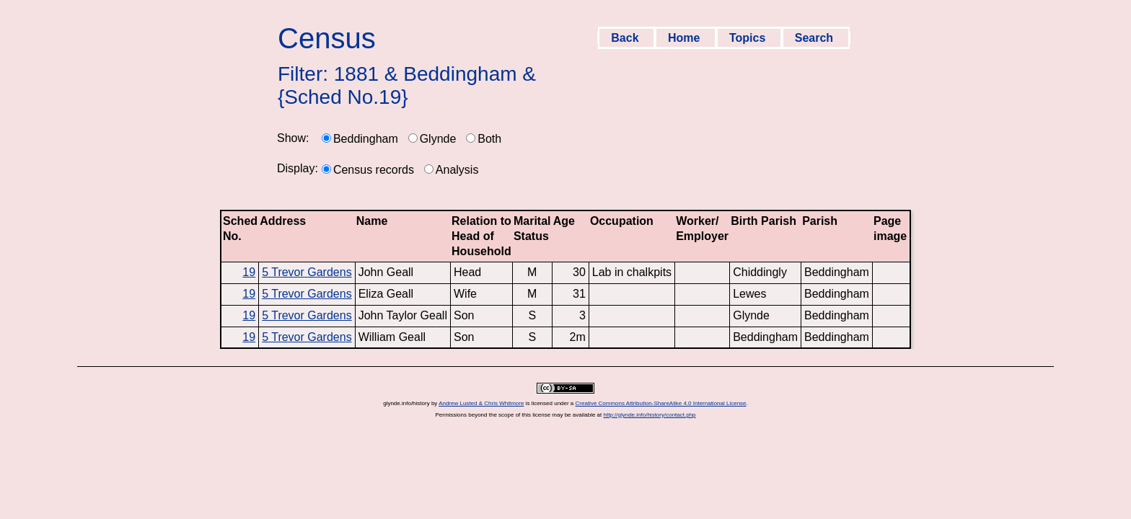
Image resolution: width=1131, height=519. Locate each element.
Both (489, 139)
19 (248, 272)
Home (685, 38)
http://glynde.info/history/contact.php (649, 415)
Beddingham (365, 139)
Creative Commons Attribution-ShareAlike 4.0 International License (661, 403)
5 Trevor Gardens (307, 272)
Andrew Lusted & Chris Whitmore (481, 403)
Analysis (457, 170)
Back (626, 38)
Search (816, 38)
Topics (749, 38)
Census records (373, 170)
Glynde (438, 139)
